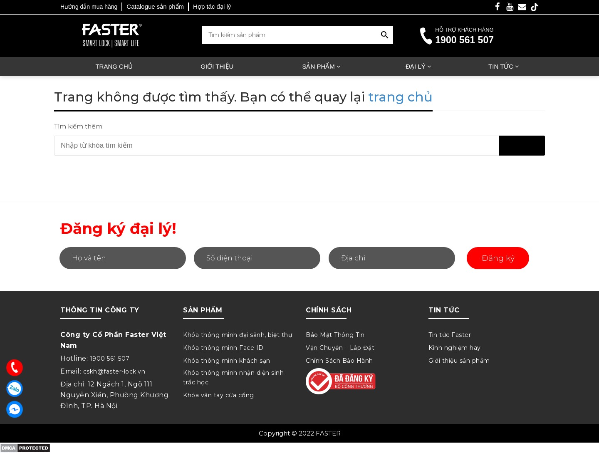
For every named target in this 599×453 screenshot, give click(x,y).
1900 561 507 (464, 40)
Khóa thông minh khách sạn (226, 360)
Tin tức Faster (449, 335)
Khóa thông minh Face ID (223, 348)
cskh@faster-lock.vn (114, 371)
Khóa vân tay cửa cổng (218, 395)
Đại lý (416, 66)
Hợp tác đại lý (212, 6)
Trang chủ (113, 66)
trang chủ (400, 97)
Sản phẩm (318, 66)
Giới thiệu (216, 66)
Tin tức (500, 66)
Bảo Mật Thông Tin (335, 335)
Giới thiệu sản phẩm (459, 360)
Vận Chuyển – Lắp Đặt (340, 348)
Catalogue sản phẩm (155, 6)
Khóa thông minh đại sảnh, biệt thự (237, 335)
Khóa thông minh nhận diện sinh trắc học (233, 377)
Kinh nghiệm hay (454, 348)
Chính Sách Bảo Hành (339, 360)
